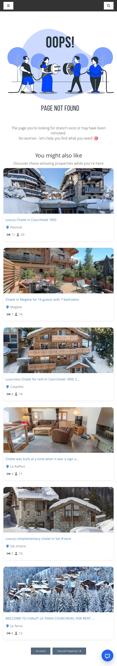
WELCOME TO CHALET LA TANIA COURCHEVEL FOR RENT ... (50, 618)
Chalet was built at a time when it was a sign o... (42, 459)
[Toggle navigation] (109, 6)
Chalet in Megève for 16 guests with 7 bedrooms (42, 299)
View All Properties (69, 651)
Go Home (41, 651)
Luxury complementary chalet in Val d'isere (38, 538)
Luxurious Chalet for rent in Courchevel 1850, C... (42, 379)
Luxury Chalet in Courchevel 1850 (30, 220)
